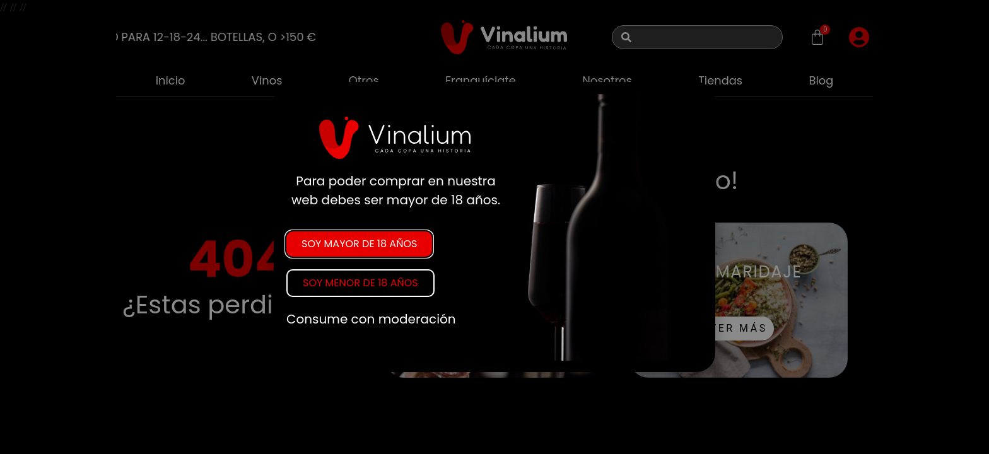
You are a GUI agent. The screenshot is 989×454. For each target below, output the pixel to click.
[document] (494, 227)
